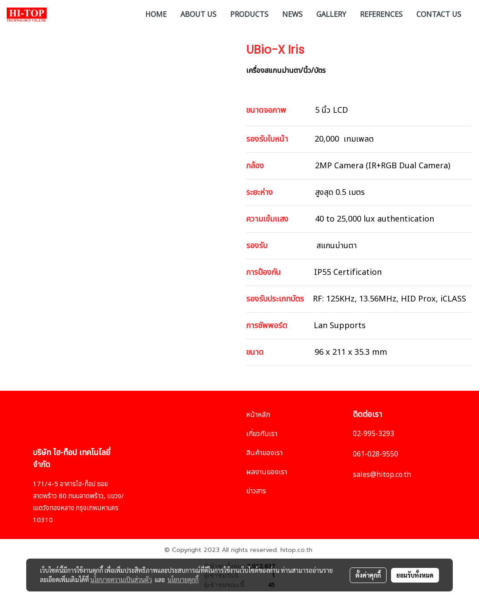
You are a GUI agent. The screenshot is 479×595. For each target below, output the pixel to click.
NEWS (292, 14)
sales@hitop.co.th (382, 474)
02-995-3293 (373, 433)
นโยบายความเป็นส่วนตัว (121, 579)
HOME (156, 14)
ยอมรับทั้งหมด (415, 575)
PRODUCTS (249, 14)
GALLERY (331, 14)
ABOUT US (198, 14)
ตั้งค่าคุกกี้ (368, 575)
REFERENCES (381, 14)
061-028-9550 (375, 454)
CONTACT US (438, 14)
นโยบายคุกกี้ (183, 579)
